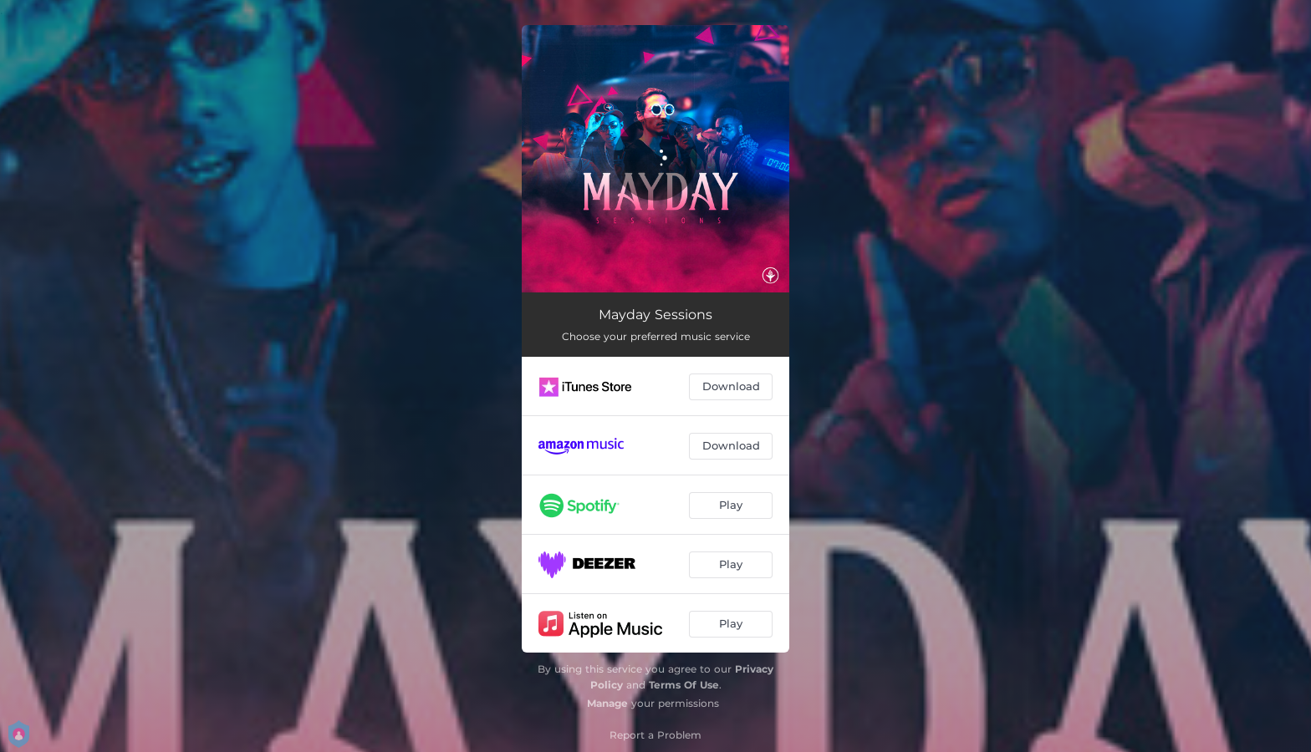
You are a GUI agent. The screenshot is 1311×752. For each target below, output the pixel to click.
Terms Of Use (684, 684)
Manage (607, 703)
